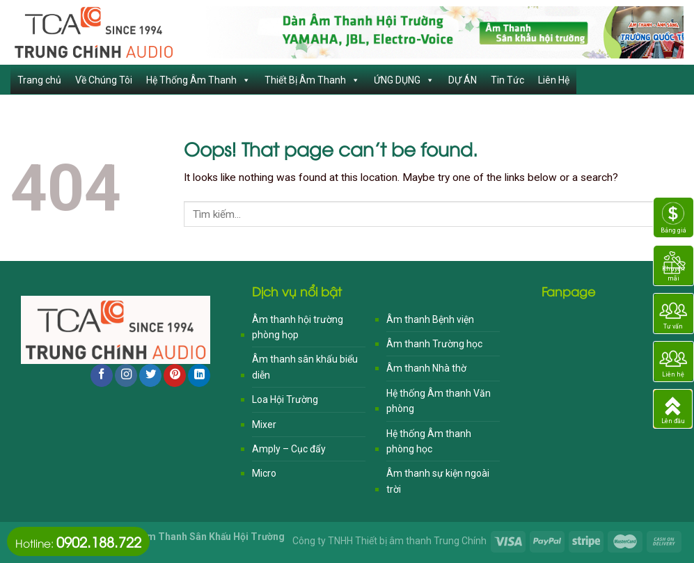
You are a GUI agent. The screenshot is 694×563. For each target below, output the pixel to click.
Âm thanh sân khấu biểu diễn (305, 367)
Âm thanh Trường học (434, 343)
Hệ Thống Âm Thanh (198, 80)
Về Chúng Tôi (103, 80)
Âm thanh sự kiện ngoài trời (437, 481)
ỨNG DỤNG (404, 80)
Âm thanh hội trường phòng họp (297, 327)
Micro (264, 473)
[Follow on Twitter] (150, 375)
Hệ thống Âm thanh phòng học (428, 441)
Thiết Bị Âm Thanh (312, 80)
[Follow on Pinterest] (175, 375)
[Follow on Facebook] (101, 375)
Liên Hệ (553, 80)
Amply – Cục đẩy (289, 448)
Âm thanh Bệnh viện (430, 319)
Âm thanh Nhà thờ (426, 368)
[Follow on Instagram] (126, 375)
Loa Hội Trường (285, 399)
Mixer (264, 424)
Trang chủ (39, 80)
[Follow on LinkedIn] (199, 375)
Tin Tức (507, 80)
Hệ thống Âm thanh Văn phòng (438, 401)
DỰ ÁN (462, 80)
